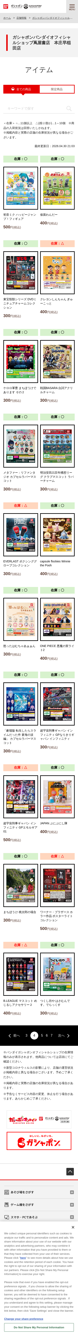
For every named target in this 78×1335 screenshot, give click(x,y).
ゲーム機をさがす (22, 1204)
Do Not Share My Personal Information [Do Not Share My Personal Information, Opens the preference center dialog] (39, 1329)
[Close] (73, 1229)
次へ (61, 1035)
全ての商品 (23, 89)
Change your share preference (23, 1321)
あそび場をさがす (22, 1192)
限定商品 (57, 89)
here (23, 1260)
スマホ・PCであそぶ (24, 1217)
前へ (16, 1035)
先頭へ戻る (70, 1171)
